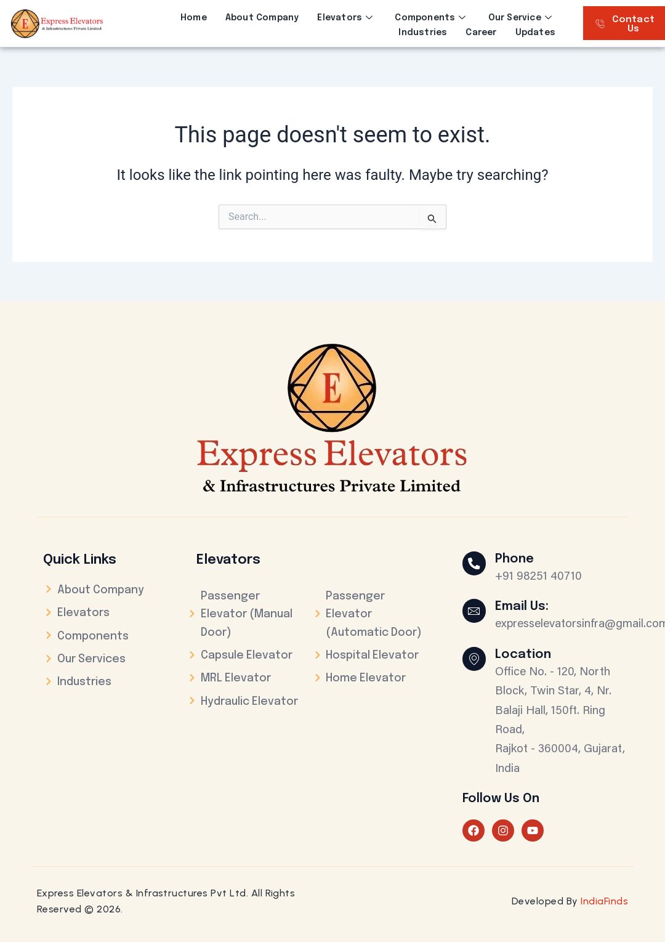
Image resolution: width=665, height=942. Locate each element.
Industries (422, 32)
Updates (535, 32)
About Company (262, 18)
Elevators (345, 17)
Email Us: (523, 606)
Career (480, 32)
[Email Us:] (474, 611)
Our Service (520, 17)
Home (193, 18)
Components (430, 17)
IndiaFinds (604, 901)
